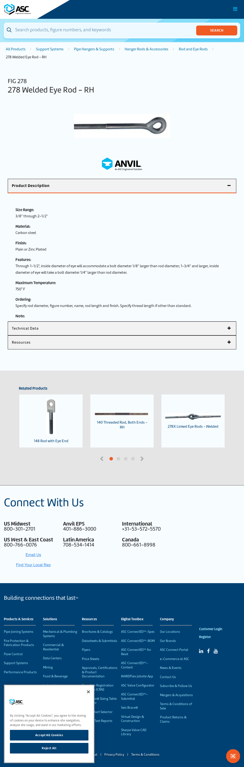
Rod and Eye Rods (193, 49)
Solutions (50, 619)
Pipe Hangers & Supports (94, 49)
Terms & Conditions (145, 755)
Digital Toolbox (132, 619)
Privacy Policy (114, 755)
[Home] (31, 9)
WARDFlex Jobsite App (137, 676)
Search (216, 30)
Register (205, 637)
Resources (89, 619)
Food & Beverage (55, 676)
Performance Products (20, 672)
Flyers (86, 650)
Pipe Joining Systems (18, 632)
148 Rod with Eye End (51, 421)
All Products (16, 49)
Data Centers (52, 658)
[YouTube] (216, 651)
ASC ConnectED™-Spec (138, 632)
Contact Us (168, 677)
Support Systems (50, 49)
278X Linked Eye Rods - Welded (193, 421)
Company (167, 619)
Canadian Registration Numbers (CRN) (98, 687)
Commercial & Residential (53, 647)
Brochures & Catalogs (97, 632)
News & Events (170, 668)
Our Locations (170, 632)
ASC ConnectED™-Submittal (134, 696)
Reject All (49, 748)
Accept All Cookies (49, 735)
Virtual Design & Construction (132, 719)
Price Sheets (90, 659)
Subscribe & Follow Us (176, 686)
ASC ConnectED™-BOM (138, 641)
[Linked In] (201, 651)
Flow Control (13, 654)
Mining (48, 667)
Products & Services (18, 619)
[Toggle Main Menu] (235, 8)
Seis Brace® (129, 708)
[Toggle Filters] (233, 756)
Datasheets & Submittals (99, 641)
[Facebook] (208, 651)
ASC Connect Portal (174, 650)
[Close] (88, 692)
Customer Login (210, 629)
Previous (102, 458)
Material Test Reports (97, 721)
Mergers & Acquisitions (176, 695)
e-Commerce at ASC (174, 659)
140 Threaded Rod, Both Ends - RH (122, 421)
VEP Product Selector (97, 712)
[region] (49, 724)
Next (142, 458)
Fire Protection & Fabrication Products (19, 643)
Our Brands (168, 641)
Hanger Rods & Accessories (146, 49)
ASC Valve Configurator (137, 685)
